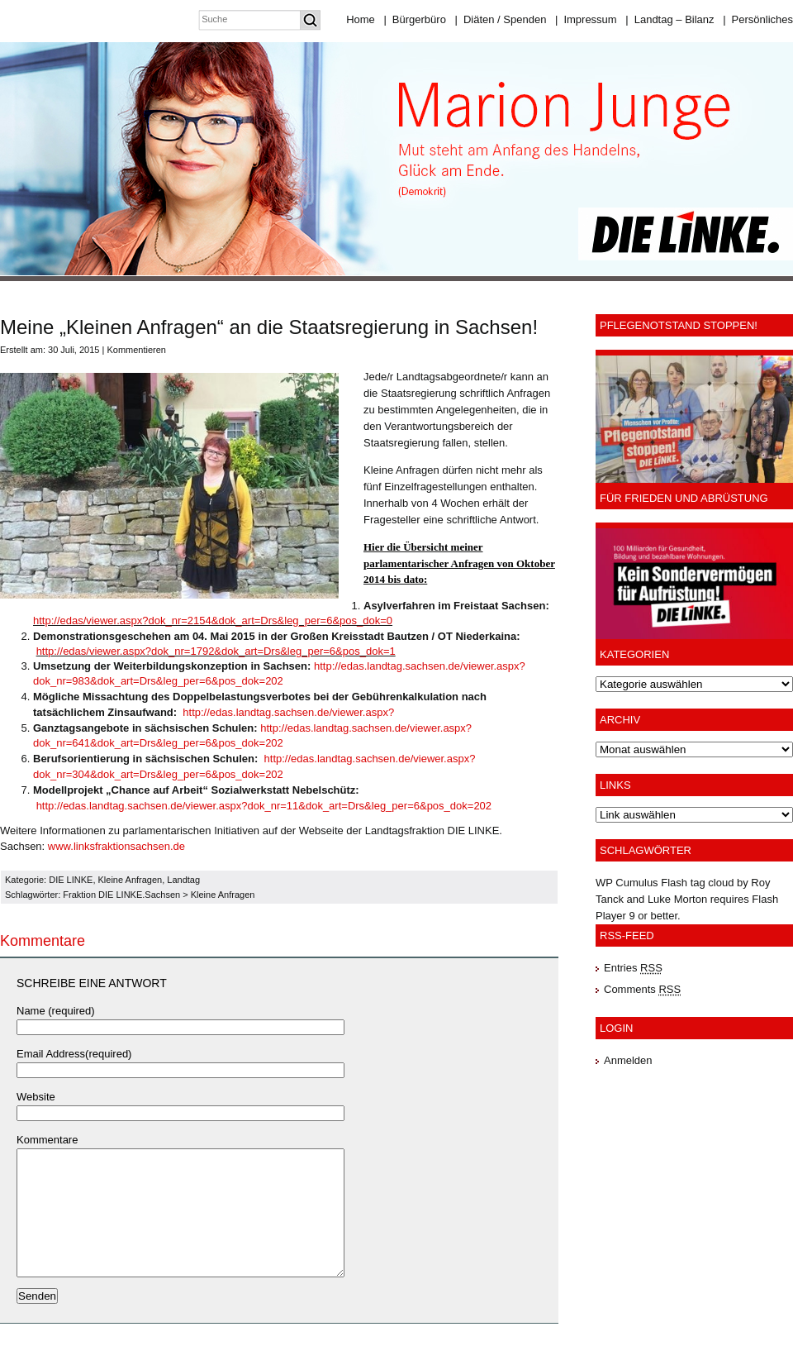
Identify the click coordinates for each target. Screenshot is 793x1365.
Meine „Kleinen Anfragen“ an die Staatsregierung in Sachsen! (269, 327)
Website (36, 1097)
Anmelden (628, 1060)
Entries (633, 968)
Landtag (183, 880)
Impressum (586, 19)
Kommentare (47, 1140)
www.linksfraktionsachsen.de (116, 846)
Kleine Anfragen (130, 880)
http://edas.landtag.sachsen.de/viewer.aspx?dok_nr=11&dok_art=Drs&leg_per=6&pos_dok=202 (263, 805)
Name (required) (56, 1011)
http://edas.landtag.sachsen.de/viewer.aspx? (288, 712)
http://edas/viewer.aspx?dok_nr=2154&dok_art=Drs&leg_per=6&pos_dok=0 (212, 620)
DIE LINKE (71, 880)
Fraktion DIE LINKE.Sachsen (121, 895)
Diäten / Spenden (501, 19)
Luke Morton (677, 899)
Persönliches (758, 19)
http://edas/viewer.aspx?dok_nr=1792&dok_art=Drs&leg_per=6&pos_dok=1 (216, 651)
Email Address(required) (74, 1054)
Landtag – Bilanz (669, 19)
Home (360, 19)
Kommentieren (136, 350)
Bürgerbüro (414, 19)
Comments (642, 989)
